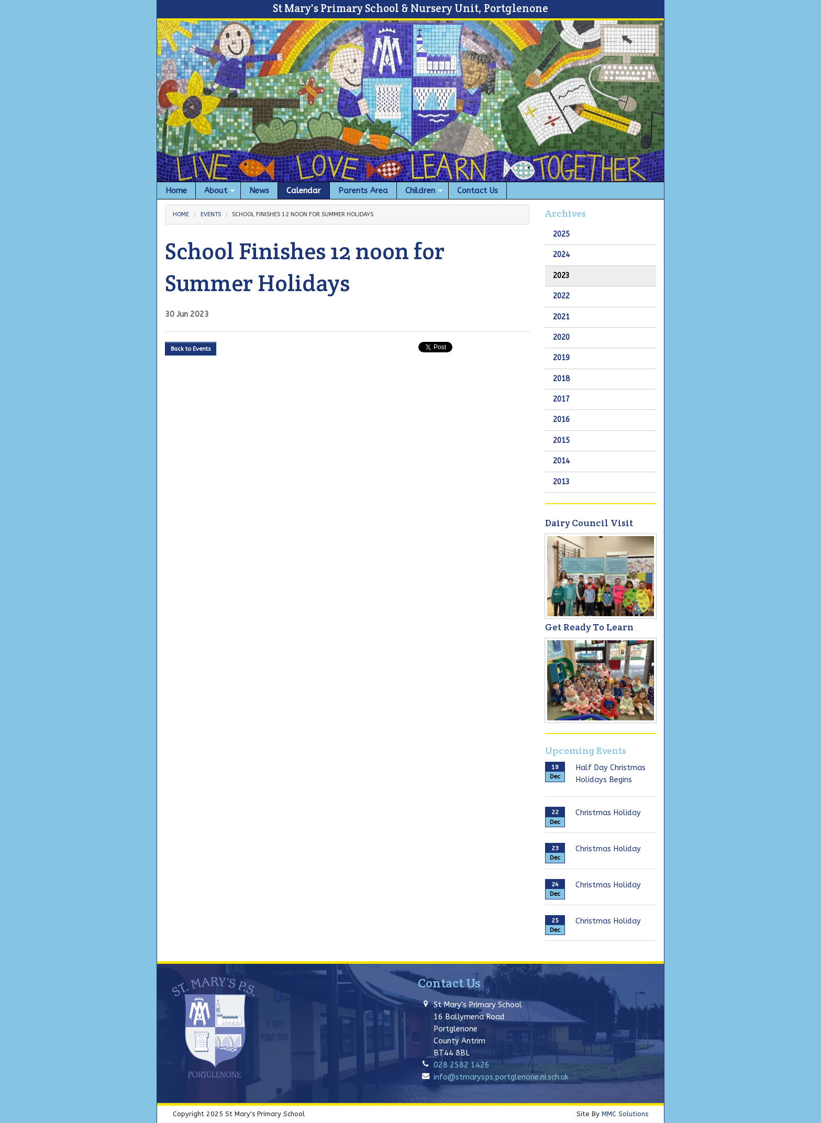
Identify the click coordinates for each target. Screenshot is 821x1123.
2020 (561, 337)
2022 (561, 296)
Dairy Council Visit (589, 523)
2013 (561, 481)
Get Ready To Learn (589, 627)
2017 (561, 399)
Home (181, 214)
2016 (561, 419)
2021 (561, 317)
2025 (561, 234)
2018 (561, 378)
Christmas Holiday (608, 812)
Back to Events (191, 349)
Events (211, 214)
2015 (561, 440)
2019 (561, 357)
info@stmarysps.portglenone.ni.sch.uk (501, 1077)
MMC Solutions (625, 1114)
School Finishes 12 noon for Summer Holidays (302, 214)
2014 (561, 461)
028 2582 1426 (462, 1065)
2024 (561, 254)
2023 (561, 275)
